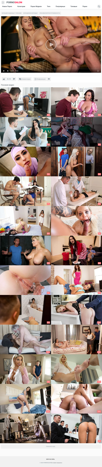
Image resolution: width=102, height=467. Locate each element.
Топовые (73, 6)
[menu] (3, 2)
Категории (21, 6)
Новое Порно (7, 6)
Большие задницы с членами (11, 13)
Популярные (60, 6)
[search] (99, 6)
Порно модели (36, 6)
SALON (14, 2)
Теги (48, 6)
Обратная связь (50, 459)
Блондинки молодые (31, 13)
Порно (84, 6)
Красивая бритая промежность (50, 13)
